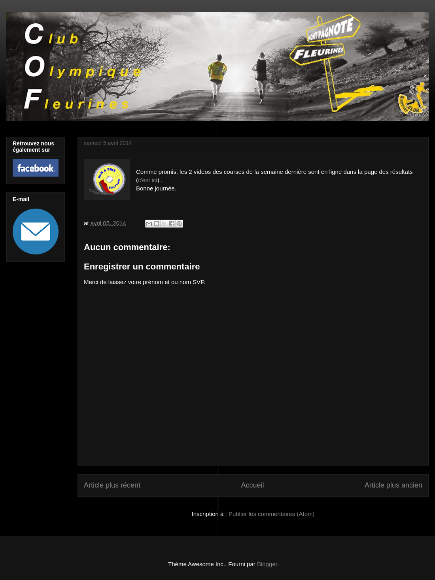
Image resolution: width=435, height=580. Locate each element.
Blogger (267, 564)
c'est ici (147, 180)
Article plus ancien (393, 485)
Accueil (252, 485)
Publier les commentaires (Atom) (272, 513)
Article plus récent (112, 485)
